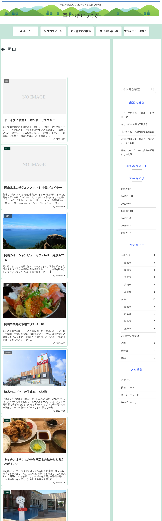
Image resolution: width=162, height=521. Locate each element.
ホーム (67, 510)
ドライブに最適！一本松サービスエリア (137, 115)
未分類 (138, 351)
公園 (138, 343)
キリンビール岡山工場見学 (134, 124)
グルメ (138, 299)
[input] (137, 89)
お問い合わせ (123, 510)
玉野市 (139, 277)
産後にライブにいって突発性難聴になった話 (137, 152)
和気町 (139, 314)
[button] (152, 89)
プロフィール (83, 510)
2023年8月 (126, 189)
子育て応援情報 (103, 510)
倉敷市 (139, 263)
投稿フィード (127, 387)
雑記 (138, 358)
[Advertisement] (55, 65)
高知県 (139, 285)
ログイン (125, 380)
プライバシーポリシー (147, 510)
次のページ (55, 475)
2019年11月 (127, 196)
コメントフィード (130, 395)
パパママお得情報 (138, 336)
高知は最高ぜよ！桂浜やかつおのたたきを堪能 (137, 141)
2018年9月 (126, 218)
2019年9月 (126, 203)
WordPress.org (128, 402)
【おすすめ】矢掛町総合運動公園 (137, 131)
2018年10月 (127, 211)
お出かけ (138, 255)
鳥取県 (139, 292)
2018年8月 (126, 225)
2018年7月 (126, 233)
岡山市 (139, 270)
